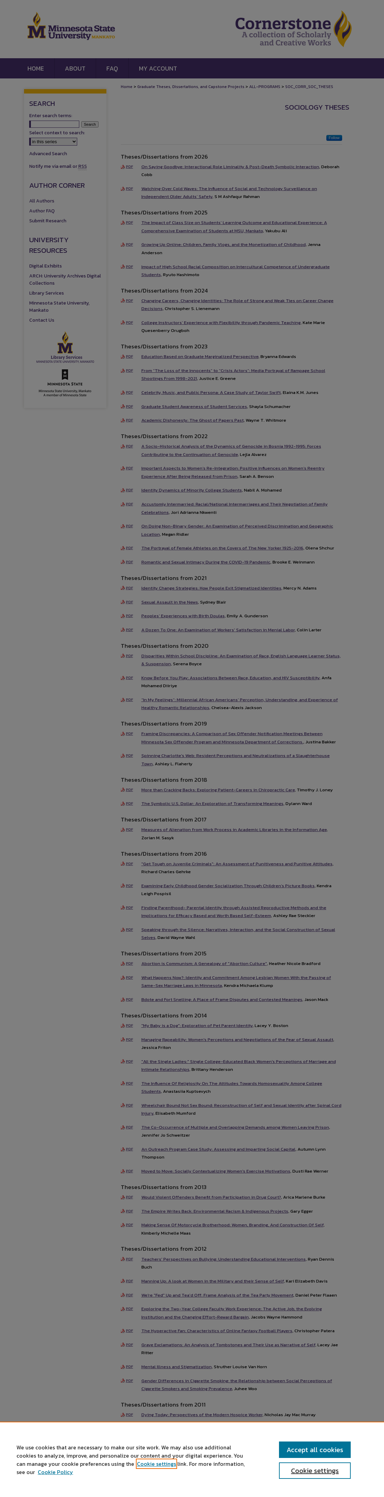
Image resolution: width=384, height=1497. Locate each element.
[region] (192, 1459)
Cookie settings (156, 1464)
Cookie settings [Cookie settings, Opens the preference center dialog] (315, 1470)
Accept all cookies (315, 1450)
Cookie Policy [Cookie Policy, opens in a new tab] (55, 1472)
